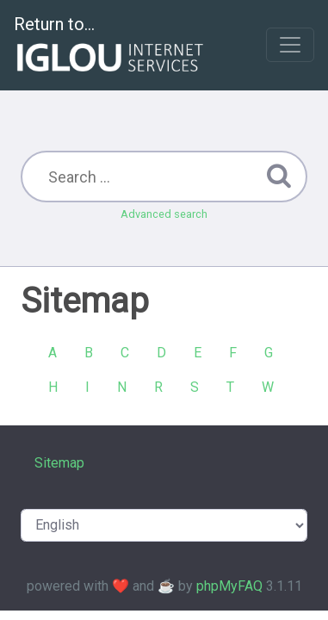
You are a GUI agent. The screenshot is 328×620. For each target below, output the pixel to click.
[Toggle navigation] (290, 45)
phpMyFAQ (229, 586)
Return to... (110, 46)
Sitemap (59, 463)
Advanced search (164, 214)
